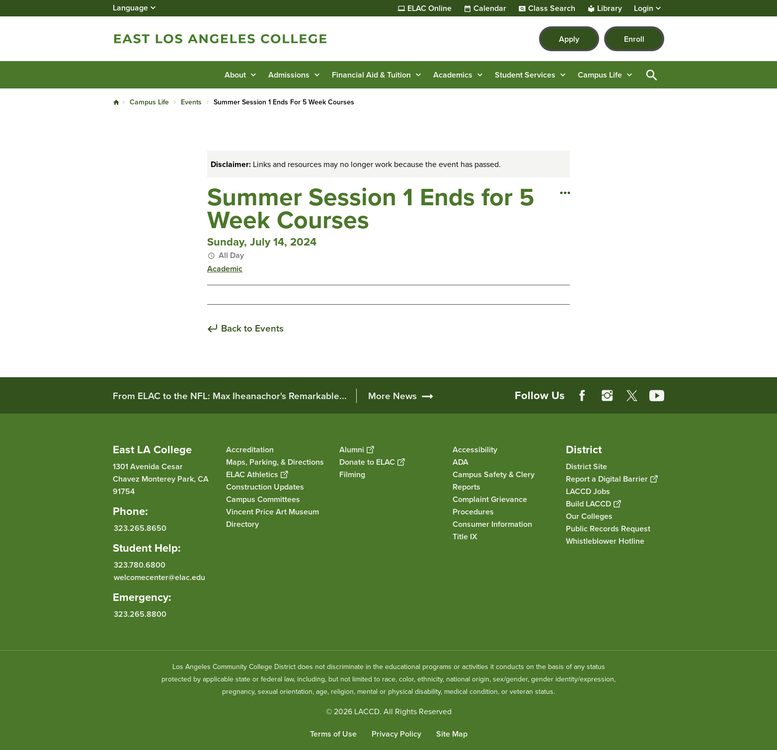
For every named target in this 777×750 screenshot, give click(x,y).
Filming (352, 474)
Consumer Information (492, 524)
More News (392, 396)
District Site (586, 466)
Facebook (582, 395)
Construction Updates (265, 487)
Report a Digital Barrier (611, 479)
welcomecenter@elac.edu (159, 577)
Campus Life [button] (600, 75)
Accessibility (475, 449)
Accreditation (250, 449)
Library (609, 8)
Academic (224, 268)
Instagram (607, 395)
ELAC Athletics (257, 474)
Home (116, 102)
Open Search (651, 74)
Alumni (356, 449)
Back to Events (252, 328)
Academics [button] (452, 75)
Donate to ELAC (371, 462)
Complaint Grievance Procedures (490, 505)
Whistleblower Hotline (605, 541)
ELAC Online (429, 8)
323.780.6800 (139, 565)
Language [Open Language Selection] (130, 7)
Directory (242, 524)
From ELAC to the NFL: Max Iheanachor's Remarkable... (230, 396)
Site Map (451, 734)
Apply (569, 39)
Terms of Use (333, 734)
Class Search (551, 8)
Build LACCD (593, 503)
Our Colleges (589, 516)
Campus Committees (263, 499)
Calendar (489, 8)
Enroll (634, 39)
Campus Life (149, 102)
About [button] (235, 75)
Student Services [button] (525, 75)
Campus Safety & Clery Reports (494, 481)
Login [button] (643, 8)
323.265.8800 (140, 614)
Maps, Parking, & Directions (275, 462)
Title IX (465, 536)
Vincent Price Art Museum (272, 511)
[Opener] (767, 386)
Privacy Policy (396, 734)
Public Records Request (608, 528)
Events (191, 102)
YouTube (656, 395)
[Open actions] (565, 192)
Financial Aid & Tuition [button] (371, 75)
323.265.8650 (140, 528)
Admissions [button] (289, 75)
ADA (460, 462)
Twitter (631, 395)
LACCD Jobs (588, 491)
